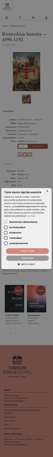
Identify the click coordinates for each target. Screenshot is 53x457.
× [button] (47, 191)
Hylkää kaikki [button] (27, 258)
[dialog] (26, 228)
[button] (26, 264)
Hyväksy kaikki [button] (27, 251)
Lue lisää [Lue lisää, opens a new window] (31, 216)
